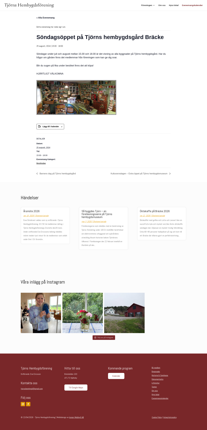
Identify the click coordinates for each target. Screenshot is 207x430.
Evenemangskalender (192, 5)
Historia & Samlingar (160, 375)
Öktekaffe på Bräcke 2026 (155, 211)
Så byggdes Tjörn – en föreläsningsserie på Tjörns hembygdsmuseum (97, 214)
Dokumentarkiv (157, 379)
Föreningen (146, 5)
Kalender (116, 375)
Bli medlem (156, 367)
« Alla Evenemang (45, 18)
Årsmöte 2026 (31, 211)
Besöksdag (41, 163)
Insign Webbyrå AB (76, 417)
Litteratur (156, 383)
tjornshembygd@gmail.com (32, 388)
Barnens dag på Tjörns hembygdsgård (57, 173)
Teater (154, 386)
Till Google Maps (76, 387)
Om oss (161, 5)
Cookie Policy (157, 417)
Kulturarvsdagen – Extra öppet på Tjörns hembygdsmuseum (139, 173)
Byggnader (156, 371)
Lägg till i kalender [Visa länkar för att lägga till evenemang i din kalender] (51, 126)
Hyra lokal (174, 5)
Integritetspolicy (170, 417)
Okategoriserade (42, 215)
